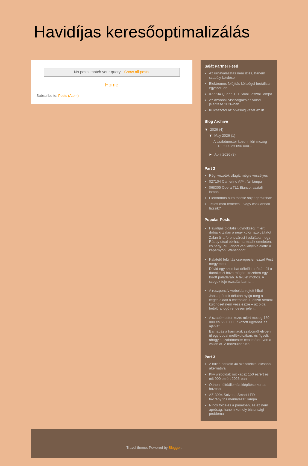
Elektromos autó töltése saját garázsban (240, 198)
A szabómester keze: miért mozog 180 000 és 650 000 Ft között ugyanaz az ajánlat (239, 322)
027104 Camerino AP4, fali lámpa (235, 181)
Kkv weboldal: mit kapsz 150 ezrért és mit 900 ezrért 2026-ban (239, 376)
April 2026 (222, 154)
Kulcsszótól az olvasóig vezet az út (236, 110)
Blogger (175, 447)
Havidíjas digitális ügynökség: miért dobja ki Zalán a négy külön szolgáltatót (240, 230)
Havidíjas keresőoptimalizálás (142, 32)
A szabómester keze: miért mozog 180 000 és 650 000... (240, 143)
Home (111, 85)
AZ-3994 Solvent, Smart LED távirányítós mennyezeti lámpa (233, 397)
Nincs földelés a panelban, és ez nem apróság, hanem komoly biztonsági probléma (238, 409)
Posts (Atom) (68, 96)
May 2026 (222, 135)
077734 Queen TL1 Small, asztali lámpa (240, 94)
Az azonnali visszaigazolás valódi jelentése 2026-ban (235, 102)
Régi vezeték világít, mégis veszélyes (238, 175)
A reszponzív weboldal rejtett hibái (236, 291)
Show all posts (136, 72)
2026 (214, 129)
